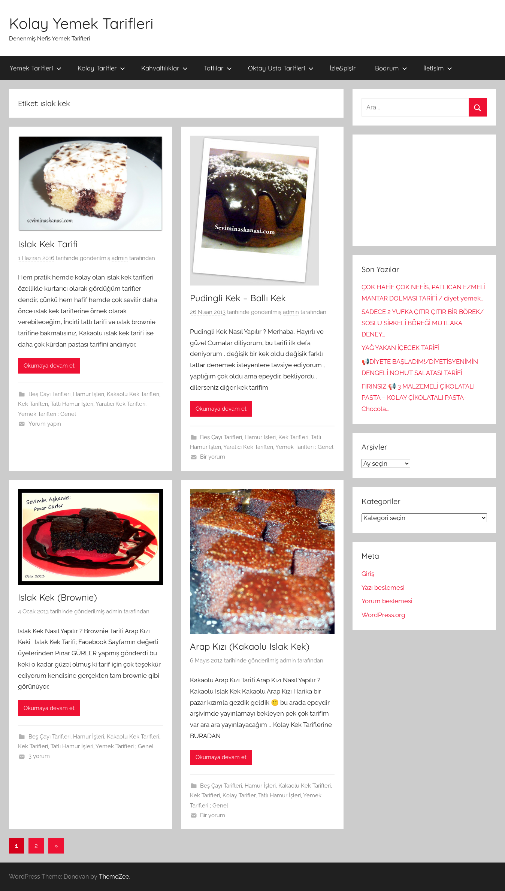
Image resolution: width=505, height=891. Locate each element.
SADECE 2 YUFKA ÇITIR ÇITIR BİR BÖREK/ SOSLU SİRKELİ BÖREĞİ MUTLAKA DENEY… (423, 323)
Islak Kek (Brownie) (57, 597)
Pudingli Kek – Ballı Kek (238, 297)
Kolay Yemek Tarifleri (81, 23)
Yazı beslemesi (383, 587)
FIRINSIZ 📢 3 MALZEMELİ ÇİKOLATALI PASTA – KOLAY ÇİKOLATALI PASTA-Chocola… (418, 398)
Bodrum (391, 68)
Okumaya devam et (49, 365)
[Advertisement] (424, 190)
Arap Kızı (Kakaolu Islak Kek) (249, 646)
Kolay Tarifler (101, 68)
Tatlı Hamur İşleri (72, 404)
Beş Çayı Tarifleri (49, 394)
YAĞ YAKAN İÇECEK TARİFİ (400, 347)
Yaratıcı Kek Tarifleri (120, 404)
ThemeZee (114, 876)
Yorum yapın (44, 423)
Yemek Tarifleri (35, 68)
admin (120, 258)
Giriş (368, 573)
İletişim (437, 68)
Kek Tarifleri (33, 404)
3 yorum (39, 756)
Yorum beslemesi (387, 601)
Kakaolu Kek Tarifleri (133, 394)
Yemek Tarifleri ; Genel (47, 414)
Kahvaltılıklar (164, 68)
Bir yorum (212, 456)
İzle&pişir (343, 68)
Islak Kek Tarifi (48, 244)
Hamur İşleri (88, 394)
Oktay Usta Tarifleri (281, 68)
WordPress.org (383, 615)
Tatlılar (218, 68)
